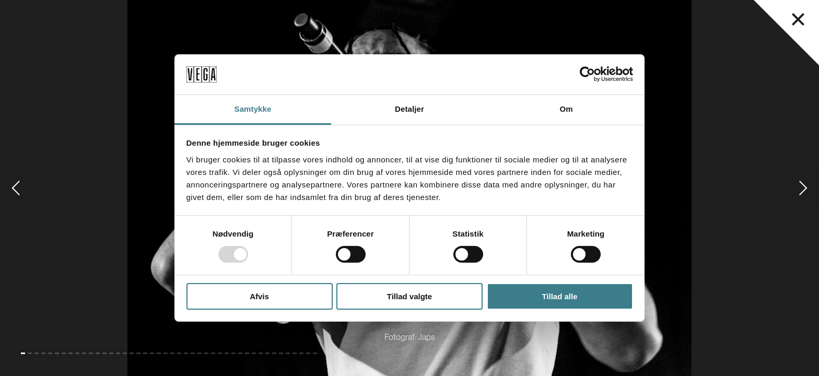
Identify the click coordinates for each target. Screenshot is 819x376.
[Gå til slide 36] (261, 353)
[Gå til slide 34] (247, 353)
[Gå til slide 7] (64, 353)
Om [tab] (565, 108)
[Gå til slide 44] (315, 353)
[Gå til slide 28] (206, 353)
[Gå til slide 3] (36, 353)
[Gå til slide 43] (308, 353)
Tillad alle (559, 296)
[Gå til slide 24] (179, 353)
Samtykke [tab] (253, 108)
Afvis (259, 296)
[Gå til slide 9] (77, 353)
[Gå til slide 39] (281, 353)
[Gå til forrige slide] (15, 188)
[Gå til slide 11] (91, 353)
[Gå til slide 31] (227, 353)
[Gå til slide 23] (172, 353)
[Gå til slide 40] (288, 353)
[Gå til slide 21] (159, 353)
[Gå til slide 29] (213, 353)
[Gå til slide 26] (193, 353)
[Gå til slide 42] (301, 353)
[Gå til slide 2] (30, 353)
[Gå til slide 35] (254, 353)
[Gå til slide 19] (145, 353)
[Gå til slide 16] (125, 353)
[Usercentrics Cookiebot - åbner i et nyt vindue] (587, 74)
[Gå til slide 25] (186, 353)
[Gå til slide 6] (57, 353)
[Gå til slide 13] (104, 353)
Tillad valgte (409, 296)
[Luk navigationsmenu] (798, 19)
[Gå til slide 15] (118, 353)
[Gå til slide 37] (267, 353)
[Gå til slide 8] (70, 353)
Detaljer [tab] (409, 108)
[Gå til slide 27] (199, 353)
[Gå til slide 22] (165, 353)
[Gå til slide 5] (50, 353)
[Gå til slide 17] (132, 353)
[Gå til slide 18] (138, 353)
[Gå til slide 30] (220, 353)
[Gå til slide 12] (98, 353)
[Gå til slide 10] (84, 353)
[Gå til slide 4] (43, 353)
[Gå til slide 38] (274, 353)
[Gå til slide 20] (152, 353)
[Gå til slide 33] (240, 353)
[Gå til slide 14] (111, 353)
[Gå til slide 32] (233, 353)
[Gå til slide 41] (294, 353)
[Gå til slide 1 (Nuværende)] (23, 353)
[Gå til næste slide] (803, 188)
